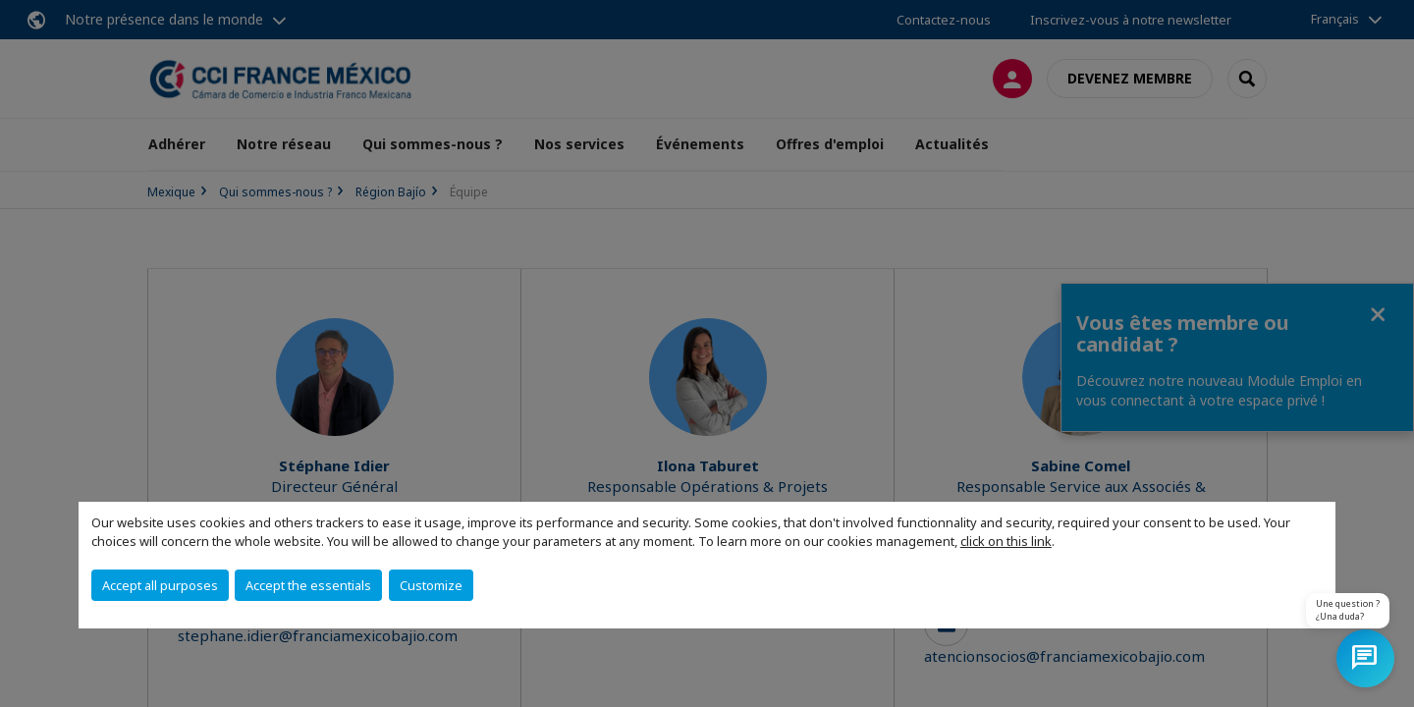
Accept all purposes (160, 585)
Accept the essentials (308, 585)
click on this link (1006, 541)
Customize (431, 585)
